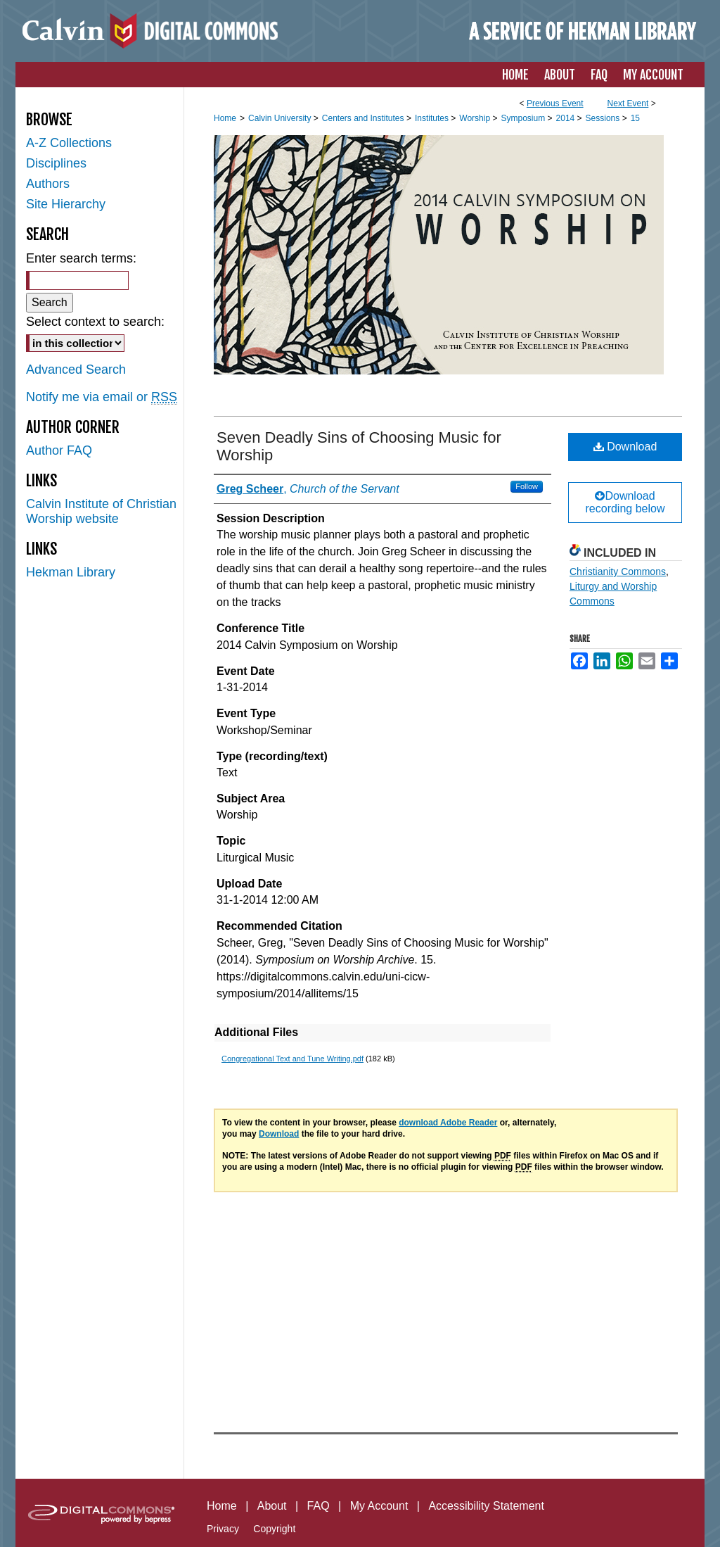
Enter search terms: (81, 258)
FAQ (318, 1506)
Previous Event (555, 103)
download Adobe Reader (448, 1123)
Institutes (433, 118)
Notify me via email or (101, 397)
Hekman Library (70, 572)
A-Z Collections (69, 143)
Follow (526, 486)
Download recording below (625, 502)
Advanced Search (76, 369)
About (272, 1506)
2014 (566, 118)
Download (625, 447)
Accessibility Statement (486, 1506)
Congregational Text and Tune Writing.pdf (292, 1058)
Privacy (223, 1528)
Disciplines (56, 163)
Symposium (524, 118)
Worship (475, 118)
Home (225, 118)
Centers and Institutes (364, 118)
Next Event (628, 103)
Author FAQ (59, 450)
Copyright (274, 1528)
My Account (379, 1506)
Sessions (604, 118)
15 (635, 118)
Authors (48, 184)
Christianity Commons (618, 571)
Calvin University (281, 118)
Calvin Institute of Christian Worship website (101, 511)
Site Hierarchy (65, 204)
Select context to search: (95, 322)
